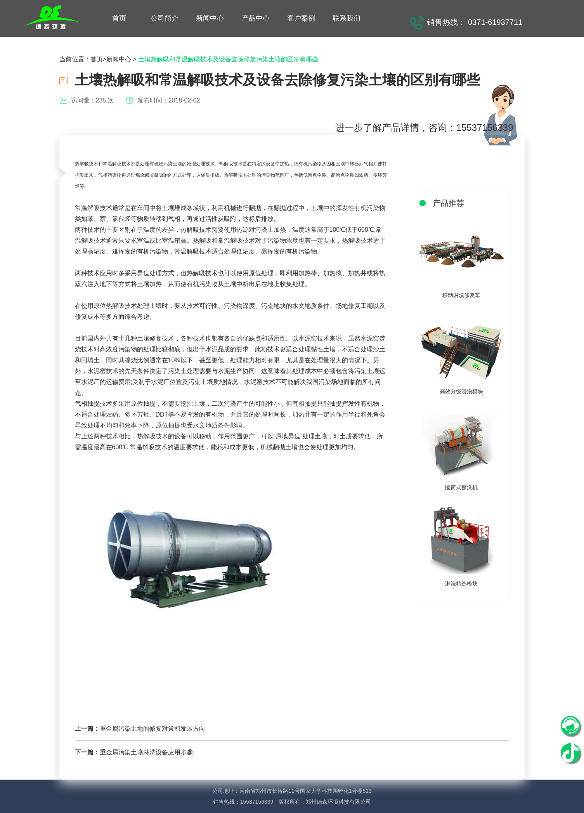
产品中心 (256, 18)
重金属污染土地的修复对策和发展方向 (152, 728)
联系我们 (346, 18)
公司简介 (164, 18)
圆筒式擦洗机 (461, 487)
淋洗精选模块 (461, 583)
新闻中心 (210, 18)
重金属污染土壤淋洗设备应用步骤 (146, 752)
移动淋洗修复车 (461, 295)
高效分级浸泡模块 (461, 391)
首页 (119, 18)
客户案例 (301, 18)
